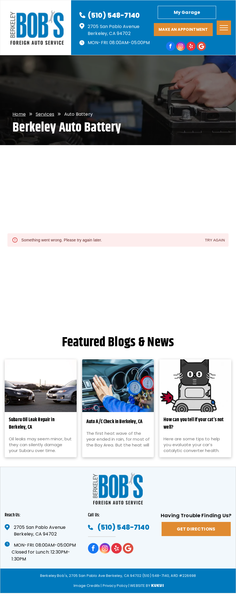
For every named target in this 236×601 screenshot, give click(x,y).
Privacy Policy (115, 585)
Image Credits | (88, 585)
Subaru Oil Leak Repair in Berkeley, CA (32, 423)
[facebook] (170, 47)
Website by (140, 585)
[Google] (201, 47)
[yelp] (191, 47)
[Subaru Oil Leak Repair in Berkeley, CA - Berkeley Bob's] (41, 385)
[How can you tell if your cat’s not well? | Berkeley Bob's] (195, 385)
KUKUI (157, 585)
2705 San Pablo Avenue (113, 26)
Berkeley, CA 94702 (109, 33)
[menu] (224, 28)
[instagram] (180, 47)
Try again (215, 240)
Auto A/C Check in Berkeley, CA (114, 422)
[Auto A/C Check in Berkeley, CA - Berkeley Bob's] (118, 385)
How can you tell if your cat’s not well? (194, 423)
